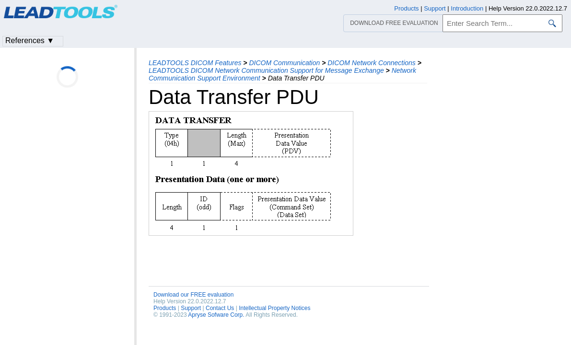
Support (191, 308)
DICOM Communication (284, 63)
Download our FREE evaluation (193, 294)
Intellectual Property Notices (274, 308)
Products (164, 308)
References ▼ (29, 40)
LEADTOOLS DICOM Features (195, 63)
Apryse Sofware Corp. (216, 314)
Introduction (467, 8)
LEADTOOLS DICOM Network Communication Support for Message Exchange (266, 70)
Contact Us (220, 308)
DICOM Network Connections (371, 63)
